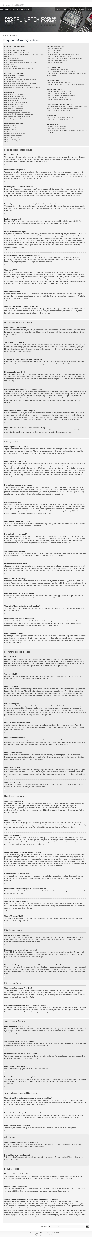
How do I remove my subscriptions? (58, 110)
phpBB (39, 1233)
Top (7, 164)
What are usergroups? (54, 52)
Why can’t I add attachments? (13, 108)
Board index (13, 35)
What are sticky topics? (11, 138)
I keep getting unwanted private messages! (61, 71)
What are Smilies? (10, 129)
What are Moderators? (54, 50)
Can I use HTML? (10, 127)
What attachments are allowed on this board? (61, 117)
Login (89, 9)
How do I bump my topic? (12, 119)
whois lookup (75, 1203)
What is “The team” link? (55, 62)
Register (81, 9)
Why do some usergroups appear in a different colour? (64, 58)
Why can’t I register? (10, 66)
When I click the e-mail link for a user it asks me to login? (22, 87)
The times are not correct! (12, 77)
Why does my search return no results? (59, 93)
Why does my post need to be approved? (17, 116)
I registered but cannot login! (13, 60)
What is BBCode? (10, 125)
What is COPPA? (9, 64)
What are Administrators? (55, 48)
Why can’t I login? (10, 48)
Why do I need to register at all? (14, 50)
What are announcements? (13, 136)
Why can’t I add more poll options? (15, 102)
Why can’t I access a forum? (13, 106)
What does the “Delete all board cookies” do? (18, 68)
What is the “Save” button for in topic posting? (19, 114)
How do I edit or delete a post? (14, 96)
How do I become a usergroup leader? (59, 56)
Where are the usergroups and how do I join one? (63, 54)
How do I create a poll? (11, 100)
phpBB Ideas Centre (17, 1191)
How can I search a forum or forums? (59, 91)
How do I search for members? (57, 97)
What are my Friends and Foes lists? (59, 82)
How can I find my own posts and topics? (60, 99)
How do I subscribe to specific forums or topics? (62, 108)
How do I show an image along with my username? (20, 83)
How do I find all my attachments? (58, 119)
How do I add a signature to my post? (16, 98)
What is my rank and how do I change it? (17, 85)
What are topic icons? (11, 142)
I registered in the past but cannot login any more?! (20, 62)
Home (58, 9)
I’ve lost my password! (11, 58)
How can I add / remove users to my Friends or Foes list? (65, 84)
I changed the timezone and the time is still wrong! (20, 79)
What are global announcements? (15, 134)
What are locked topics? (12, 140)
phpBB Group (63, 1176)
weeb (54, 1234)
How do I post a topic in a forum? (15, 94)
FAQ (64, 9)
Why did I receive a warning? (13, 110)
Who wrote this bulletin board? (56, 126)
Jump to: (44, 1226)
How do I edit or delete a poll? (14, 104)
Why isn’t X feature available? (56, 128)
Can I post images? (10, 132)
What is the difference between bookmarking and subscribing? (67, 106)
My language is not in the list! (13, 81)
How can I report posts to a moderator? (17, 113)
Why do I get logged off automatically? (16, 52)
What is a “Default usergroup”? (57, 60)
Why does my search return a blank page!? (61, 95)
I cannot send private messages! (57, 69)
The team (72, 9)
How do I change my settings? (14, 75)
